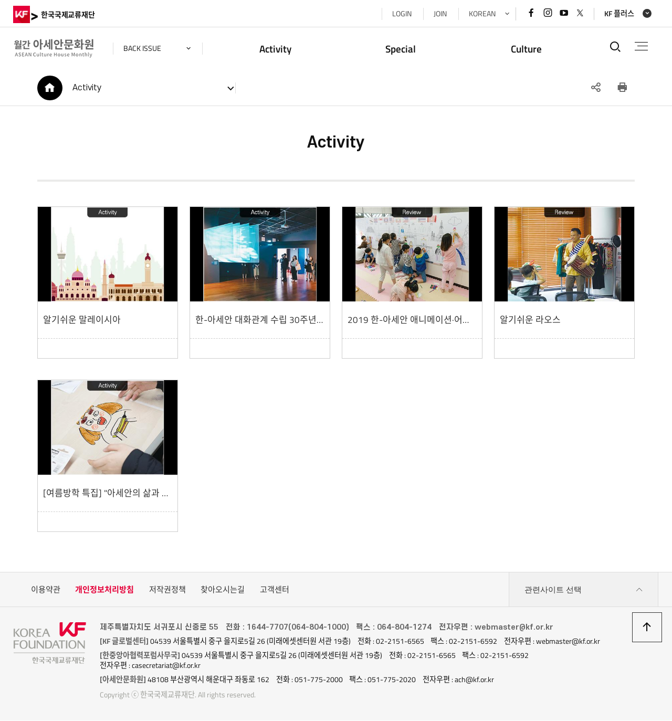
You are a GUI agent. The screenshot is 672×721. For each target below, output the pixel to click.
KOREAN (481, 13)
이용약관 (45, 590)
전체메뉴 (641, 46)
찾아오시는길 (223, 590)
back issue (143, 48)
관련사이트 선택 (583, 590)
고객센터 (274, 590)
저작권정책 (167, 590)
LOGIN (401, 13)
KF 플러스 (619, 13)
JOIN (439, 13)
